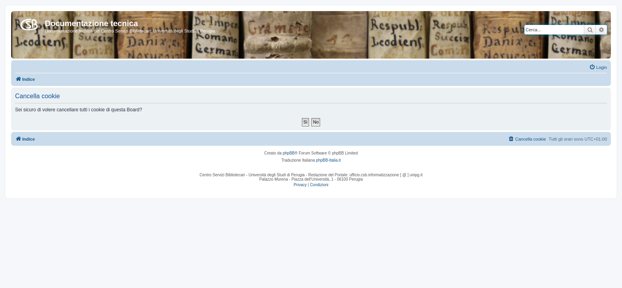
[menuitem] (598, 67)
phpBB (289, 153)
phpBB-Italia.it (328, 160)
